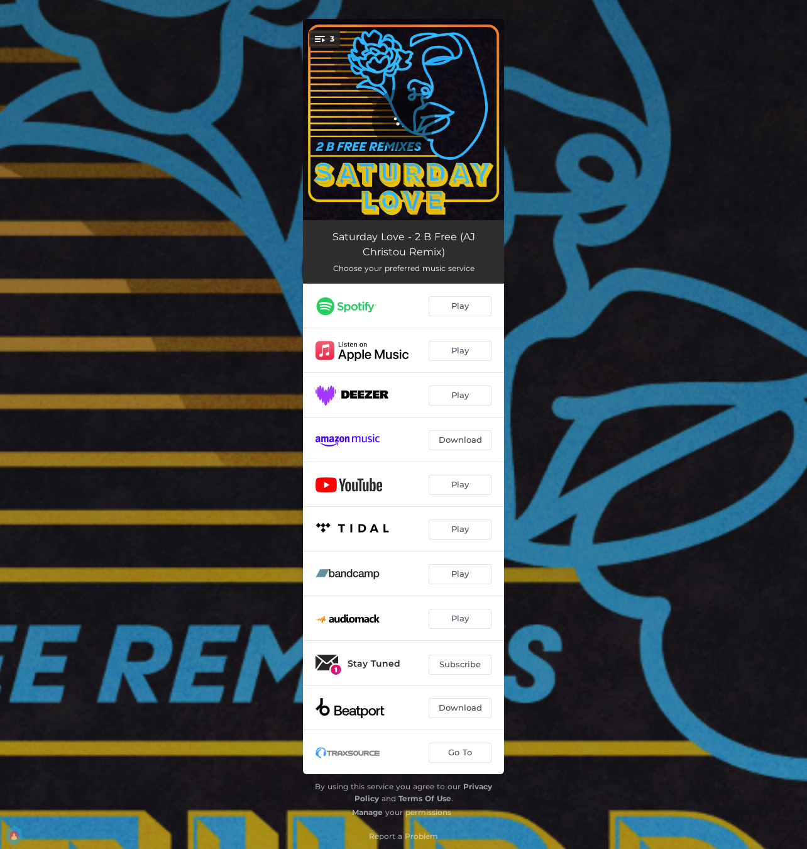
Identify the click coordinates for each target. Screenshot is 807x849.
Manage (367, 812)
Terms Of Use (424, 798)
